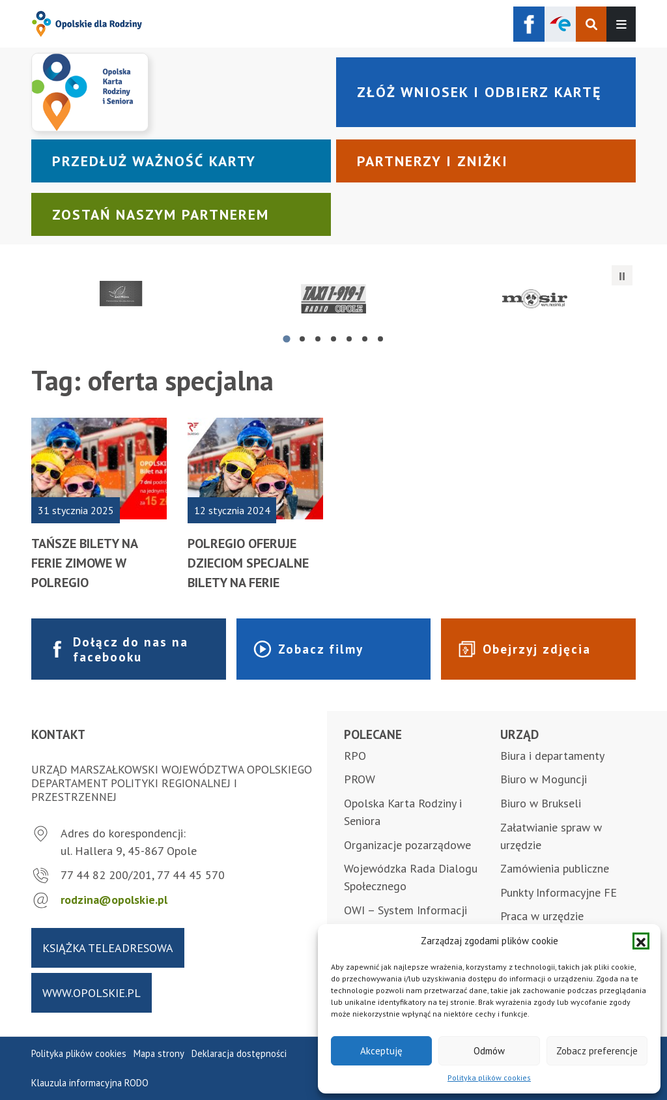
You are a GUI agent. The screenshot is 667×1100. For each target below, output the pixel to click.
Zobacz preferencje (597, 1051)
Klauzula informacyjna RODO (90, 1083)
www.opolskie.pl (91, 992)
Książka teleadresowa (107, 947)
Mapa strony (159, 1053)
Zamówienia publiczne (554, 868)
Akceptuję (381, 1051)
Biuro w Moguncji (543, 779)
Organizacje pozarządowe (407, 844)
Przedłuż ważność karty (154, 161)
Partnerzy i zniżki (432, 161)
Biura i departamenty (552, 755)
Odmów (489, 1051)
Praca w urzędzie (542, 915)
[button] (640, 941)
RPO (355, 755)
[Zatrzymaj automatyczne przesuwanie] (622, 275)
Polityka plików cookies (489, 1077)
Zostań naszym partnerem (160, 214)
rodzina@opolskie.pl (114, 899)
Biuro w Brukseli (540, 803)
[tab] (286, 338)
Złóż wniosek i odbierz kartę (479, 92)
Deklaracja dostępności (239, 1053)
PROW (359, 779)
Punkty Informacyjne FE (558, 892)
